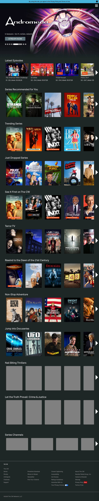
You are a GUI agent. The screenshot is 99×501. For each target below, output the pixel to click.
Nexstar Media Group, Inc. (83, 474)
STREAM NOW (15, 38)
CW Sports (7, 477)
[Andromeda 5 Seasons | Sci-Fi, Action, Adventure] (49, 33)
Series (5, 471)
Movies (6, 474)
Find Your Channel (33, 479)
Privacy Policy (55, 1)
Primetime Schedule (34, 471)
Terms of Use (66, 1)
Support (6, 482)
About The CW (79, 471)
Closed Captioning (57, 471)
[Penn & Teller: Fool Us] (42, 444)
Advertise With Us (56, 482)
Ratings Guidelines (57, 479)
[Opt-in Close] (97, 1)
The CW (4, 5)
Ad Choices (54, 477)
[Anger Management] (67, 444)
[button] (96, 72)
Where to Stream (33, 474)
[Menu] (96, 5)
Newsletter (31, 477)
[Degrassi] (17, 444)
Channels (7, 479)
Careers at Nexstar (81, 477)
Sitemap (77, 479)
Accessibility (55, 474)
